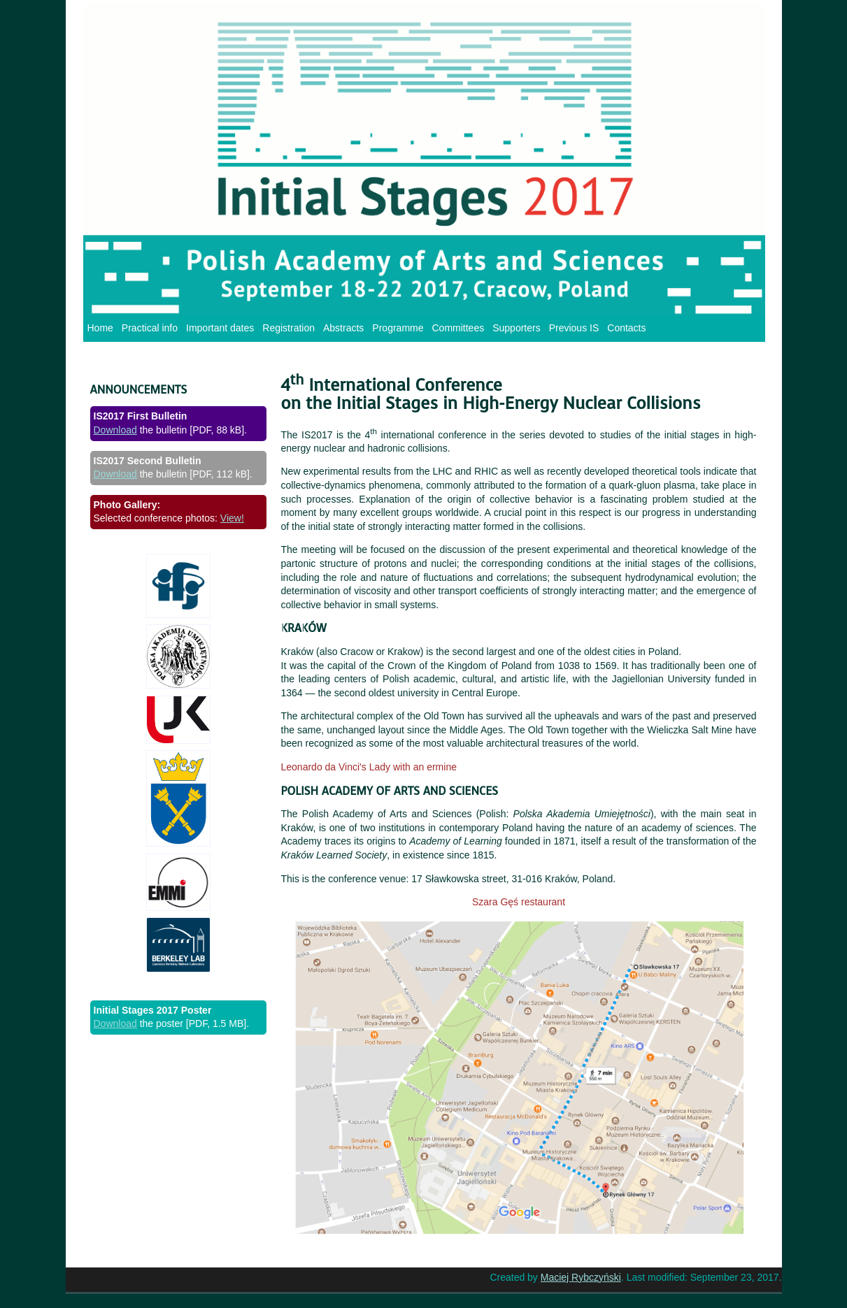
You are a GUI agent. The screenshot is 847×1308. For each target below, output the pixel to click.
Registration (288, 327)
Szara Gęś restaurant (518, 901)
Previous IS (574, 327)
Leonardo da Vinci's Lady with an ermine (369, 766)
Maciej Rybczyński (581, 1277)
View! (232, 518)
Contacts (626, 327)
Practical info (150, 327)
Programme (397, 327)
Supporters (516, 327)
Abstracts (343, 327)
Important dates (220, 327)
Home (100, 327)
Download (115, 430)
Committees (458, 327)
